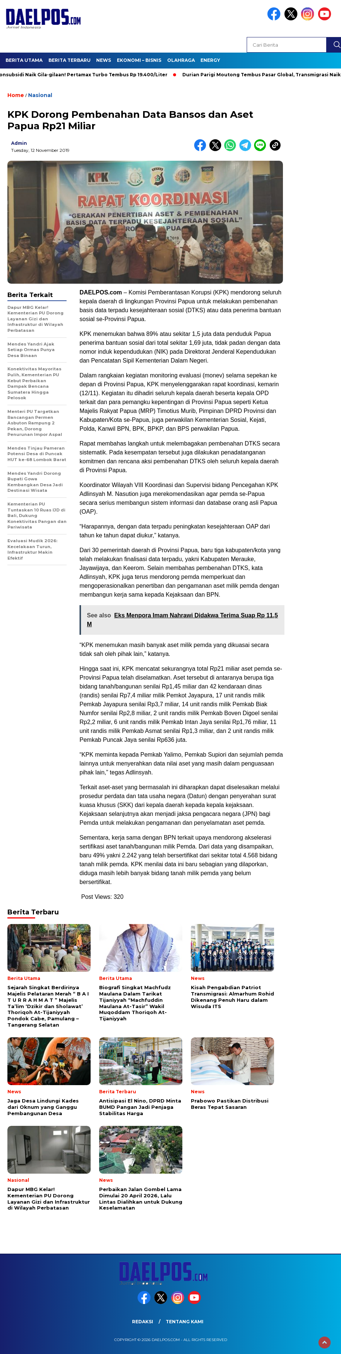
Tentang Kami (184, 1321)
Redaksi (142, 1321)
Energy (210, 60)
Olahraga (181, 60)
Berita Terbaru (69, 60)
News (103, 60)
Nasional (40, 95)
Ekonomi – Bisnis (139, 60)
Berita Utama (24, 60)
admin (19, 143)
